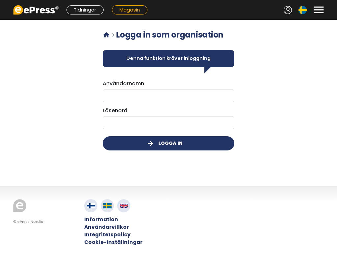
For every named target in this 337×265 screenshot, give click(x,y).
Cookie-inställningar (113, 242)
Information (101, 219)
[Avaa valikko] (318, 10)
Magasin (129, 10)
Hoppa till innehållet (3, 3)
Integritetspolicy (107, 234)
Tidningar (85, 10)
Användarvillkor (106, 227)
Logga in (164, 143)
